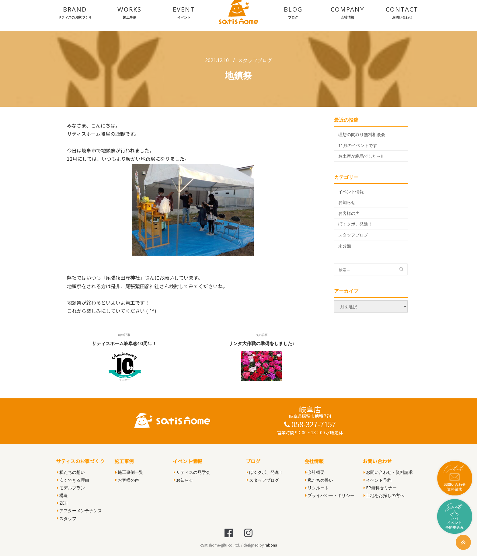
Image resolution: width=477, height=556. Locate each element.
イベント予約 (378, 480)
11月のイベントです (357, 145)
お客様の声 (349, 213)
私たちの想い (71, 472)
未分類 (344, 246)
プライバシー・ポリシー (329, 495)
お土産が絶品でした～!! (360, 156)
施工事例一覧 (129, 472)
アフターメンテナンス (79, 510)
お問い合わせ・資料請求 (388, 472)
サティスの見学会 (192, 472)
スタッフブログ (255, 60)
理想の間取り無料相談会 (361, 134)
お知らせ (346, 202)
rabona (271, 544)
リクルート (317, 488)
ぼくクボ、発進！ (355, 224)
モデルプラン (71, 488)
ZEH (62, 503)
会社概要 (315, 472)
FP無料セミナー (380, 488)
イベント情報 (351, 191)
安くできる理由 (73, 480)
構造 (62, 495)
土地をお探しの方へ (384, 495)
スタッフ (66, 518)
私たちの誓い (319, 480)
